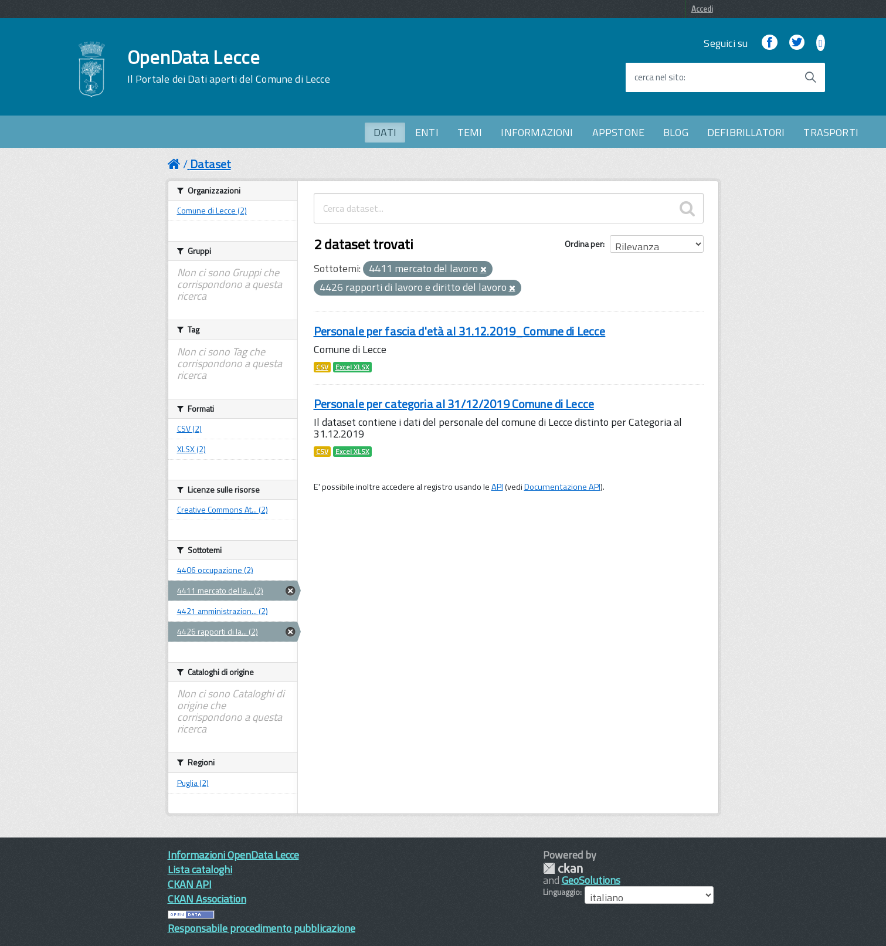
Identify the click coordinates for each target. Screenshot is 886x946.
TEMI (470, 132)
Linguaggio (561, 892)
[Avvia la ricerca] (810, 77)
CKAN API (190, 884)
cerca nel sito (659, 77)
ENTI (427, 132)
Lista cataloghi (200, 869)
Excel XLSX (352, 367)
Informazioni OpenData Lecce (233, 855)
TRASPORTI (830, 132)
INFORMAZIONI (537, 132)
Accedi (702, 9)
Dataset (210, 164)
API (497, 486)
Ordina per (584, 244)
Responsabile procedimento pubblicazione (261, 928)
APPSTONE (618, 132)
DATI (385, 132)
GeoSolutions (591, 880)
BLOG (675, 132)
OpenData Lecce (228, 66)
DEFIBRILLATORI (746, 132)
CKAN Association (207, 899)
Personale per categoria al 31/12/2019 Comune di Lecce (454, 404)
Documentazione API (562, 486)
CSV (322, 367)
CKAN (563, 868)
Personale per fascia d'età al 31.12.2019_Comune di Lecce (460, 331)
